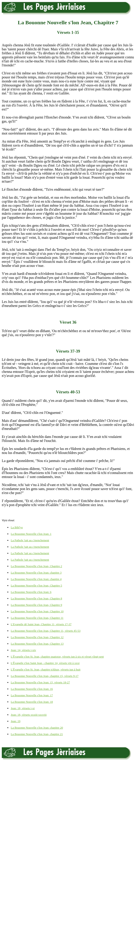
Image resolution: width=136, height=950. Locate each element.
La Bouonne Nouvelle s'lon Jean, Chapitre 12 (37, 637)
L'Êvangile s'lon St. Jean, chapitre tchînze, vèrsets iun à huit (46, 669)
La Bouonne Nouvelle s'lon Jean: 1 (31, 533)
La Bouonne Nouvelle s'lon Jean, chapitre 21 (37, 734)
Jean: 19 (15, 721)
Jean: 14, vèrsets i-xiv (23, 650)
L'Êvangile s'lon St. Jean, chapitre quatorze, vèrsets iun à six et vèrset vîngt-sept (57, 656)
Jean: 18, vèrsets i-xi (23, 708)
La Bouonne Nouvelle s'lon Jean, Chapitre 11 (37, 617)
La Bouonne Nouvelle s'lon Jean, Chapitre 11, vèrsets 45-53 (46, 630)
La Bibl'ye (17, 527)
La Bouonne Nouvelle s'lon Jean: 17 (32, 695)
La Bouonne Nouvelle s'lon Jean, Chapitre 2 (36, 566)
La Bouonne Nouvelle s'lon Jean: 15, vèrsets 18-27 (40, 682)
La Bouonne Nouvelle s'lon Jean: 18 (32, 701)
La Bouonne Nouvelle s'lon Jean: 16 (32, 689)
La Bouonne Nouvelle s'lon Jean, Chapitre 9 (36, 605)
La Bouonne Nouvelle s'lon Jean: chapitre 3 (36, 572)
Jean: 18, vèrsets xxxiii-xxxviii (29, 714)
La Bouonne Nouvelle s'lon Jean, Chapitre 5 (36, 585)
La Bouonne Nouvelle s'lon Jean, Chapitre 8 (36, 598)
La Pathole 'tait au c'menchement (30, 540)
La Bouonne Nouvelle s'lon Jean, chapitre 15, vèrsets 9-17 (45, 676)
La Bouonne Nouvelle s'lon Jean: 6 (31, 592)
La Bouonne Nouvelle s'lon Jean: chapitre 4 (36, 579)
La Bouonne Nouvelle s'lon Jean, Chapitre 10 (37, 611)
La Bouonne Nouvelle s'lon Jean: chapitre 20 (37, 727)
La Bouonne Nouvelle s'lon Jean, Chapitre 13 (37, 643)
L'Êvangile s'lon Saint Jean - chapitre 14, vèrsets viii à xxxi (45, 663)
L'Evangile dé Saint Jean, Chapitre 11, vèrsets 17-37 (41, 624)
